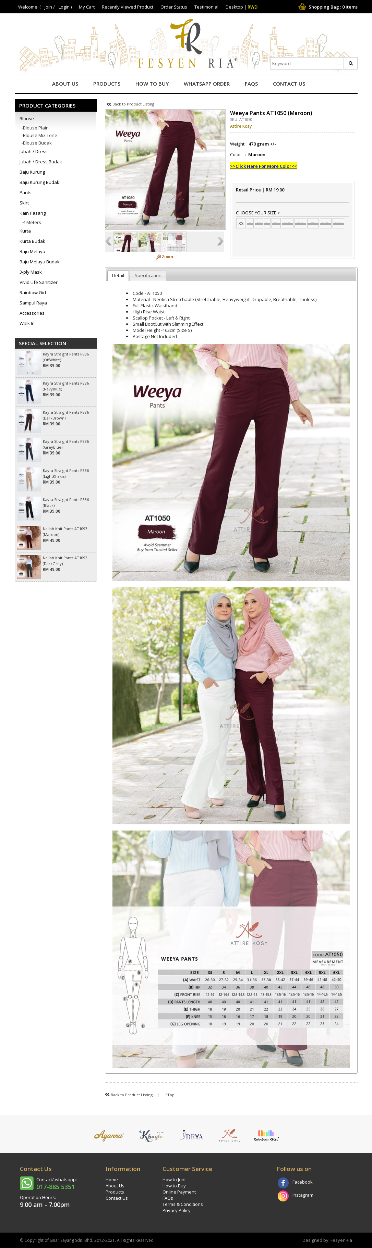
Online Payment (179, 1192)
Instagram (302, 1195)
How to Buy (152, 83)
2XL (287, 223)
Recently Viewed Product (127, 7)
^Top (170, 1094)
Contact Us (289, 83)
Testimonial (206, 7)
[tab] (118, 275)
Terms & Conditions (183, 1204)
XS (241, 223)
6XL (338, 223)
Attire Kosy (241, 126)
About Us (65, 83)
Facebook (302, 1182)
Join (48, 7)
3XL (300, 223)
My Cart (87, 7)
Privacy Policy (177, 1210)
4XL (313, 223)
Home (112, 1179)
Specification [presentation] (148, 275)
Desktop (234, 7)
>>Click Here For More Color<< (263, 166)
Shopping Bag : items (327, 7)
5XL (325, 223)
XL (276, 223)
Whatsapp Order (207, 83)
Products (106, 83)
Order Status (173, 7)
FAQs (251, 83)
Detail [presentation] (118, 275)
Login (64, 7)
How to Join (174, 1179)
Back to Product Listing (130, 104)
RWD (252, 7)
